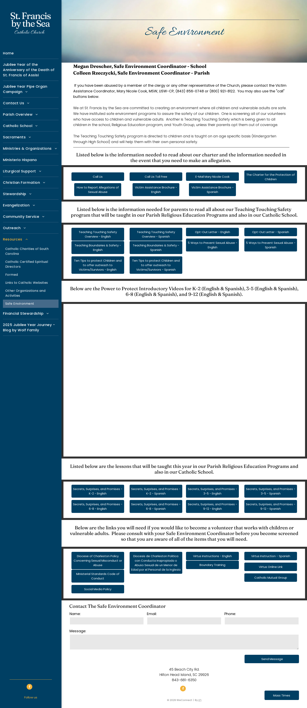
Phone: (230, 613)
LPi (199, 700)
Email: (152, 613)
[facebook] (29, 687)
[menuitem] (31, 53)
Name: (75, 613)
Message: (78, 631)
